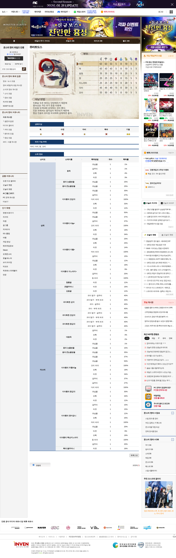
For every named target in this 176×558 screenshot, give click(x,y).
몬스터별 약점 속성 (152, 427)
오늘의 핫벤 (7, 185)
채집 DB (148, 458)
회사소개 (42, 537)
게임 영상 (6, 242)
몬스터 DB (149, 462)
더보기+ (171, 153)
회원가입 (8, 64)
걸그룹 (5, 225)
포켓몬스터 (7, 254)
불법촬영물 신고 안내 (106, 537)
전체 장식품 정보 (151, 431)
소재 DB (148, 454)
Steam (5, 250)
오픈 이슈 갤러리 (9, 181)
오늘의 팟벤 (7, 189)
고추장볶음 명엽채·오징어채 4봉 (156, 312)
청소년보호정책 (90, 537)
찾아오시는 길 (122, 537)
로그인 (160, 12)
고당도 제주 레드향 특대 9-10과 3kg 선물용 (159, 326)
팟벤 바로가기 (8, 213)
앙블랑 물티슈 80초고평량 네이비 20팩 (158, 308)
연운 (4, 275)
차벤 (4, 221)
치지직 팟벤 (7, 102)
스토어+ (171, 56)
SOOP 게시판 (8, 106)
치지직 (5, 217)
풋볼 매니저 (7, 258)
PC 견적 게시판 (9, 197)
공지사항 (134, 537)
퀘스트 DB (149, 466)
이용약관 (62, 537)
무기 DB (148, 445)
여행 (4, 238)
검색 (24, 69)
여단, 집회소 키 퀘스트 (153, 423)
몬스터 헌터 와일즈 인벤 (13, 47)
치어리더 (6, 229)
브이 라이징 (7, 262)
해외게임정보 (8, 246)
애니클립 (6, 233)
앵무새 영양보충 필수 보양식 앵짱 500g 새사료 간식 (159, 321)
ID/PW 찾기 (19, 64)
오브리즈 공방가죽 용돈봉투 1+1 (156, 317)
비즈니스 (52, 537)
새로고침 (169, 195)
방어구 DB (149, 449)
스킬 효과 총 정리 (151, 419)
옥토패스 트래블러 (10, 271)
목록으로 (134, 455)
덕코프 (5, 266)
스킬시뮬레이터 (151, 471)
